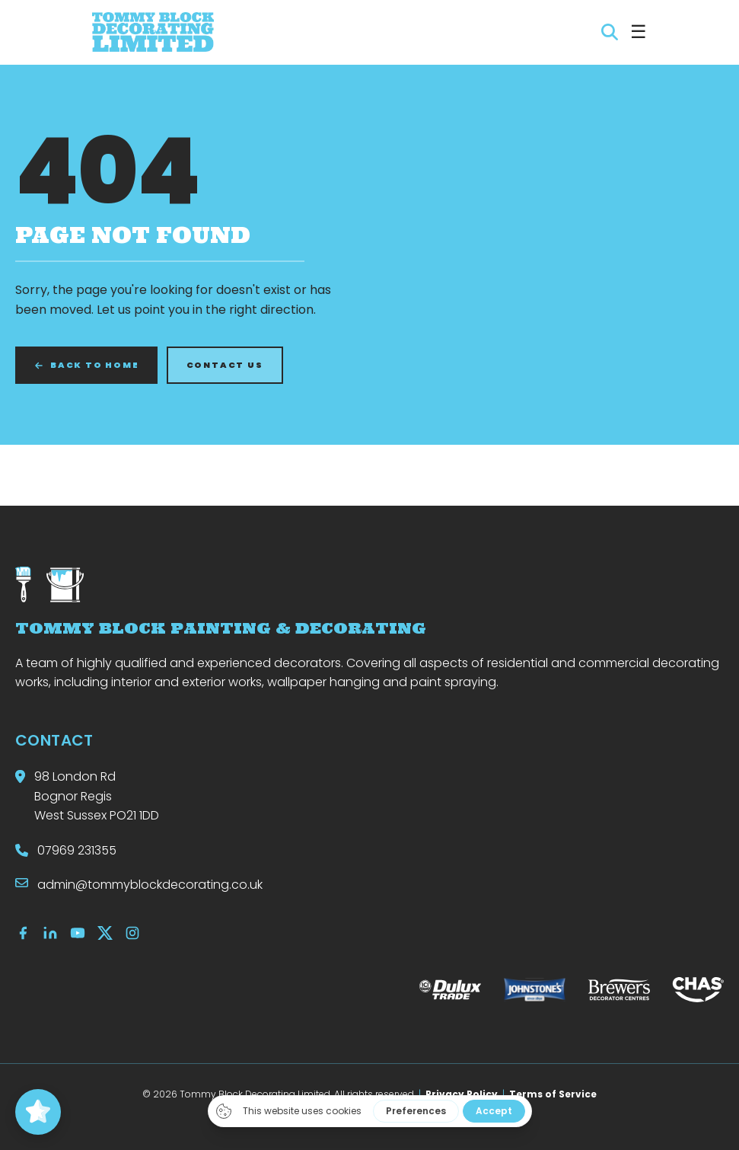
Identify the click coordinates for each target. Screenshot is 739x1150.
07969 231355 (76, 850)
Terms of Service (553, 1094)
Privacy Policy (461, 1094)
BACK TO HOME (86, 365)
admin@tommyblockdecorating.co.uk (150, 884)
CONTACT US (224, 365)
